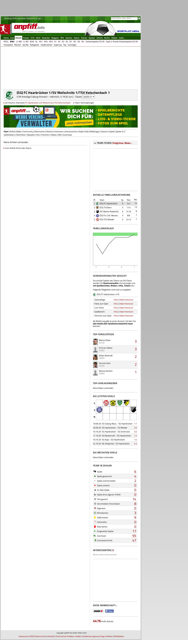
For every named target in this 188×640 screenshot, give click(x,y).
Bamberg (7, 18)
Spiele (111, 131)
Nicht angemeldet (18, 18)
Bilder (18, 131)
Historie (49, 131)
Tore (38, 134)
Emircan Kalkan (106, 347)
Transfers (45, 134)
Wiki (60, 134)
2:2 (135, 443)
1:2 (135, 435)
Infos (116, 299)
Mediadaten (119, 636)
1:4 (135, 439)
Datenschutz (40, 636)
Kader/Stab (84, 131)
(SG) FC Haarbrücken (109, 203)
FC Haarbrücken (32, 102)
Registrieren (31, 18)
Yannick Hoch (105, 363)
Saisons (104, 131)
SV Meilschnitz (46, 102)
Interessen (59, 131)
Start (6, 131)
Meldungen (95, 131)
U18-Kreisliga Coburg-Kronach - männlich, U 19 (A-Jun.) (45, 96)
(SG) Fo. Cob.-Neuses (109, 215)
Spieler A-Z (120, 131)
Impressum (24, 636)
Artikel (12, 131)
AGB (32, 636)
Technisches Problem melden (68, 636)
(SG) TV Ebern (106, 207)
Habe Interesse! (126, 299)
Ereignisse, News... (122, 143)
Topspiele (31, 134)
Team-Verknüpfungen (84, 102)
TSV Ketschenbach (62, 102)
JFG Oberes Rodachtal (109, 211)
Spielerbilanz (9, 134)
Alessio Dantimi (106, 370)
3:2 (135, 431)
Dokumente (39, 131)
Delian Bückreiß (106, 355)
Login (39, 18)
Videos (54, 134)
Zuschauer (67, 134)
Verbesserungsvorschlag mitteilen (98, 636)
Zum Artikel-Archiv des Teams (18, 148)
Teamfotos (20, 134)
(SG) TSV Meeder (107, 219)
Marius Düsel (104, 340)
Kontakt (51, 636)
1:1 (135, 423)
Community (28, 131)
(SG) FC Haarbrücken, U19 (108, 294)
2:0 (135, 427)
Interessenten (71, 131)
